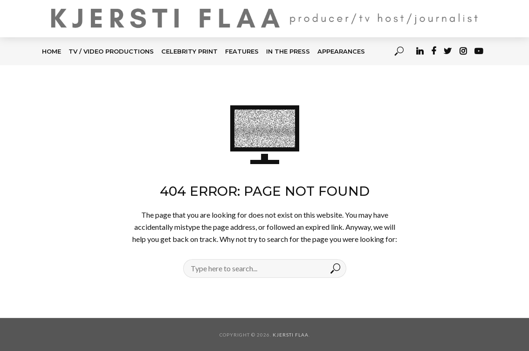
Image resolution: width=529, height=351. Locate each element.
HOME (51, 51)
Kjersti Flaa (291, 334)
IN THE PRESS (288, 51)
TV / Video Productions (111, 51)
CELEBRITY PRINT (189, 51)
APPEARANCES (341, 51)
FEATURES (242, 51)
